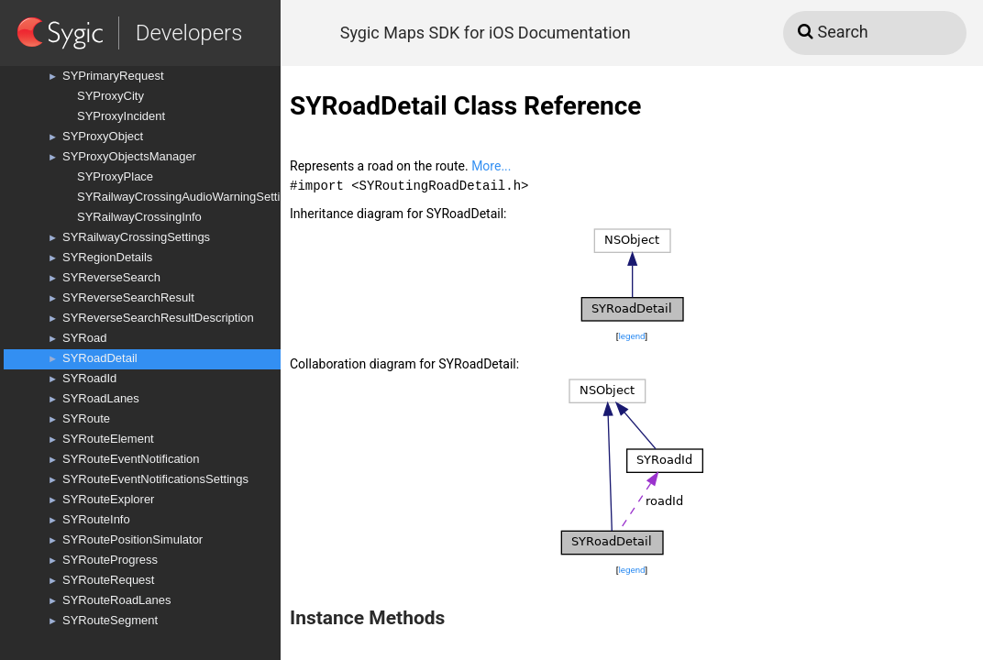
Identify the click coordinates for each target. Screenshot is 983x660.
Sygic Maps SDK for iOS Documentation (485, 32)
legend (631, 336)
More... (491, 166)
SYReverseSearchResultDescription (158, 317)
